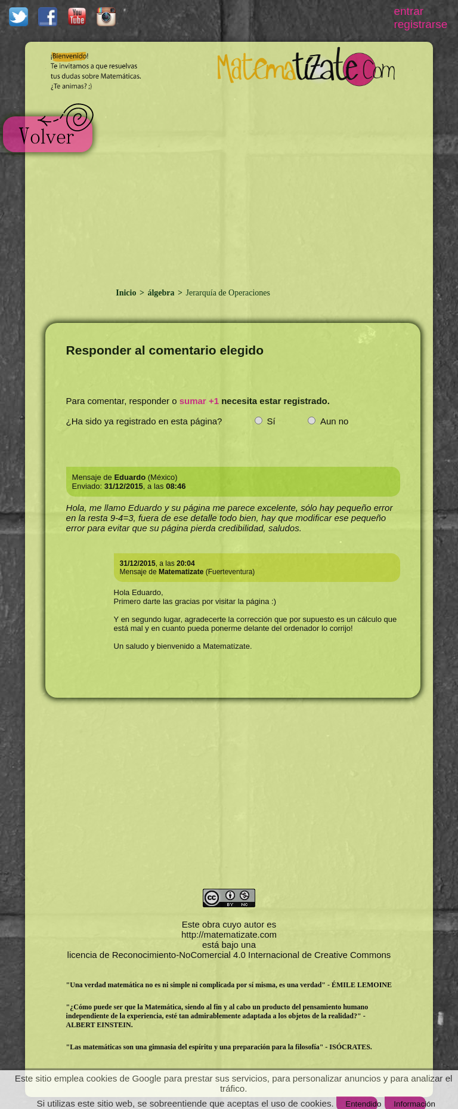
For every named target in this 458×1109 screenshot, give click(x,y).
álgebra (161, 292)
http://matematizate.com (229, 934)
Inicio (127, 292)
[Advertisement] (253, 183)
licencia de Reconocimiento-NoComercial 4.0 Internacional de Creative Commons (229, 955)
